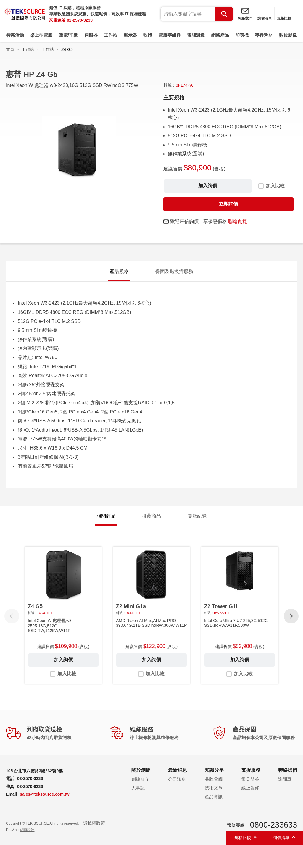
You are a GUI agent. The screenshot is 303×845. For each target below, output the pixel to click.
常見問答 (250, 779)
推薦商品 (151, 515)
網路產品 (220, 35)
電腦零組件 (170, 35)
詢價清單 (264, 18)
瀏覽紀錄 (197, 515)
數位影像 (288, 35)
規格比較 (284, 18)
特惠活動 (15, 35)
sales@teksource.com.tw (44, 794)
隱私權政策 (94, 822)
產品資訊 (214, 796)
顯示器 (130, 35)
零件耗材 (264, 35)
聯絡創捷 (237, 221)
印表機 (242, 35)
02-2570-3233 (80, 20)
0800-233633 (273, 824)
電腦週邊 (196, 35)
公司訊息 (177, 779)
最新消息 (177, 770)
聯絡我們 (245, 18)
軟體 (147, 35)
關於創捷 (140, 770)
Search (224, 14)
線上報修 (250, 787)
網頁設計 (27, 830)
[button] (291, 616)
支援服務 (250, 770)
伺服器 (91, 35)
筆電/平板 (68, 35)
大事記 (138, 787)
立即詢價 (228, 203)
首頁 (10, 49)
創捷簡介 (140, 779)
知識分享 (214, 770)
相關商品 (105, 515)
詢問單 (284, 779)
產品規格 (119, 271)
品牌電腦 (214, 779)
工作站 (110, 35)
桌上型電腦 (41, 35)
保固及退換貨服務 (174, 271)
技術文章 (214, 787)
